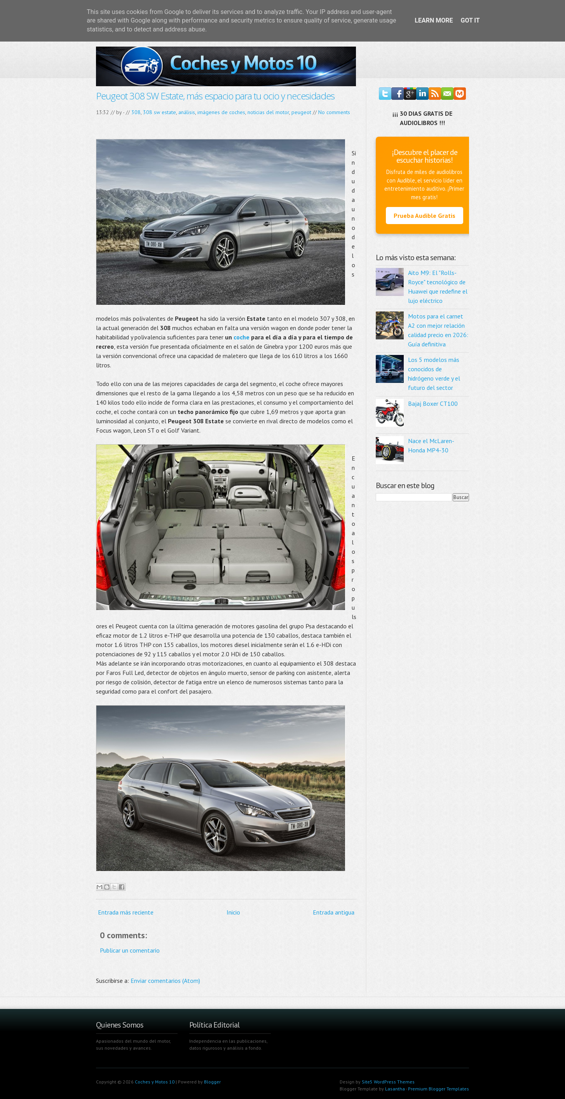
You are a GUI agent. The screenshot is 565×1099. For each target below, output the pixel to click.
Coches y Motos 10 (154, 1082)
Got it (470, 20)
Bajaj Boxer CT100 (433, 403)
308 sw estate (159, 112)
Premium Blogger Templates (438, 1089)
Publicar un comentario (130, 950)
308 (136, 112)
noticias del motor (268, 112)
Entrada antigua (333, 912)
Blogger (212, 1082)
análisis (186, 112)
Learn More (434, 20)
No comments (334, 112)
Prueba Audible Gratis (424, 215)
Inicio (233, 912)
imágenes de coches (221, 112)
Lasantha (395, 1089)
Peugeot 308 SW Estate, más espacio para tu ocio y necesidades (215, 95)
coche (241, 337)
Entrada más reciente (125, 912)
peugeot (301, 112)
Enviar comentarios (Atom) (165, 980)
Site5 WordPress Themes (388, 1082)
